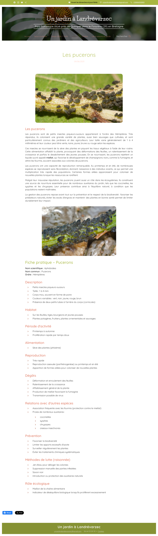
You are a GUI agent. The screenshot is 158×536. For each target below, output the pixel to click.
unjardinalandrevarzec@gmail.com (115, 2)
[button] (129, 36)
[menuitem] (23, 36)
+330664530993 (138, 2)
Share (7, 513)
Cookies (101, 531)
